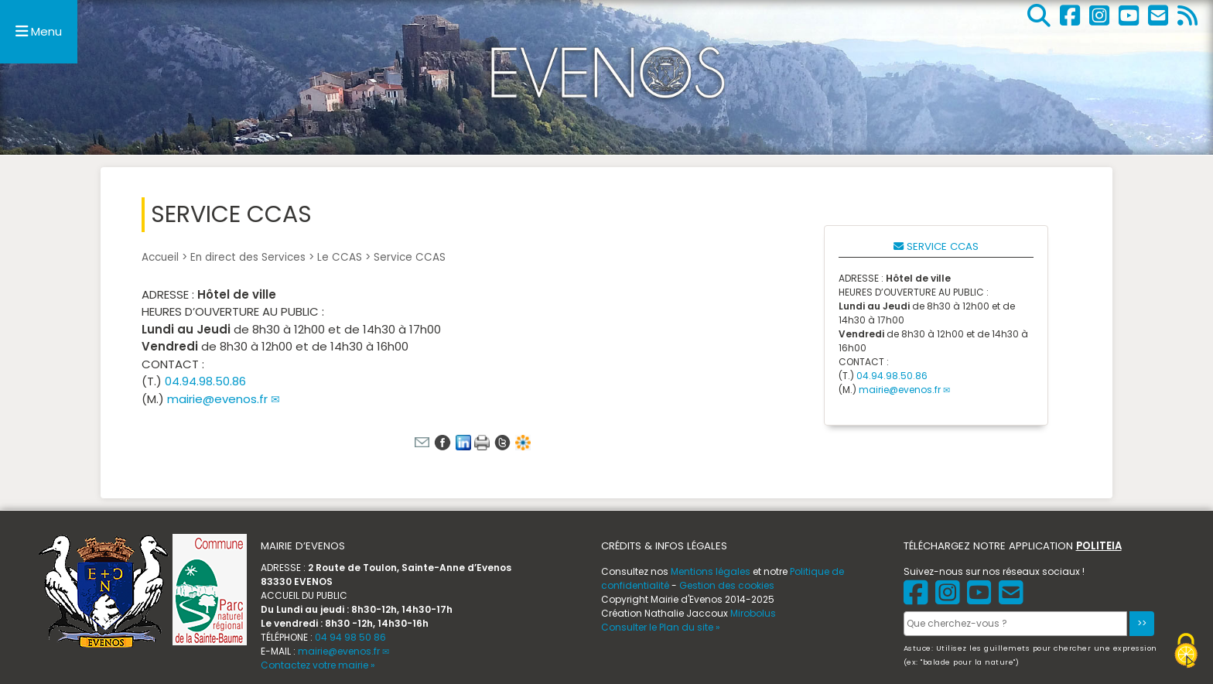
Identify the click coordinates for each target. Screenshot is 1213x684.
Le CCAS (339, 257)
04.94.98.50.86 (205, 381)
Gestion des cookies (726, 585)
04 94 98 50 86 (350, 637)
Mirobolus (753, 613)
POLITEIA (1099, 546)
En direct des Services (248, 257)
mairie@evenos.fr (217, 399)
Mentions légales (710, 571)
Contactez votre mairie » (318, 665)
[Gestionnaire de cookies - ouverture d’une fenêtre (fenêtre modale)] (1186, 652)
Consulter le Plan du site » (660, 627)
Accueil (160, 257)
